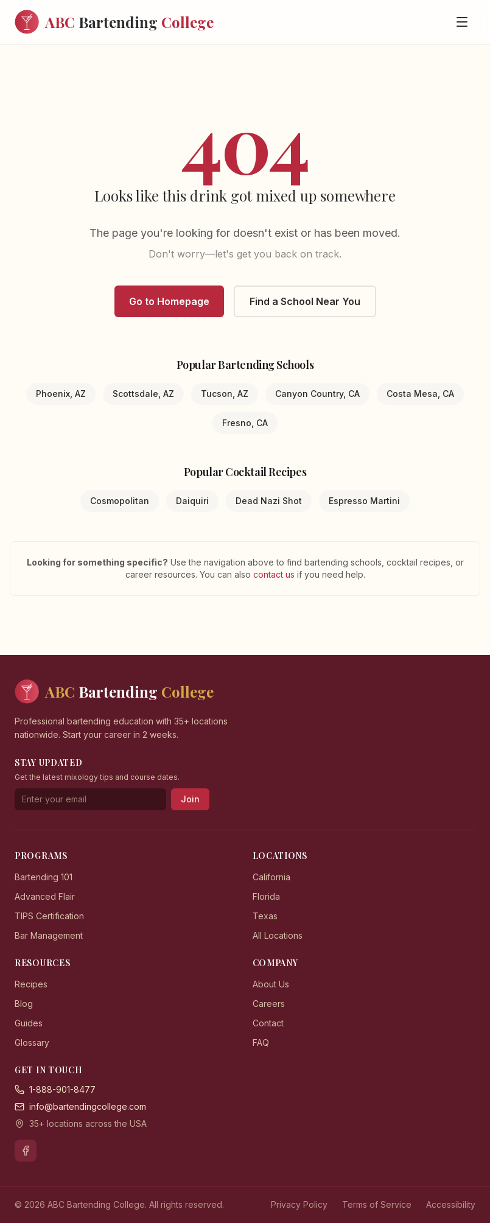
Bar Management (49, 935)
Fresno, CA (245, 423)
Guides (29, 1023)
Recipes (31, 984)
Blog (24, 1003)
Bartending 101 (43, 877)
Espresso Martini (364, 501)
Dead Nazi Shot (269, 501)
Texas (265, 916)
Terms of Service (376, 1204)
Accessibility (450, 1204)
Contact (268, 1023)
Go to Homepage (169, 301)
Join (190, 799)
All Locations (278, 935)
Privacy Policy (299, 1204)
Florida (266, 896)
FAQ (261, 1042)
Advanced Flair (45, 896)
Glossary (32, 1042)
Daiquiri (192, 501)
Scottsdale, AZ (143, 393)
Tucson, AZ (224, 393)
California (271, 877)
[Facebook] (26, 1151)
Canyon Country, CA (317, 393)
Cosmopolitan (119, 501)
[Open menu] (462, 22)
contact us (275, 574)
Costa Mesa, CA (420, 393)
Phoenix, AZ (61, 393)
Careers (269, 1003)
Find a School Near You (305, 301)
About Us (271, 984)
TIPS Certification (49, 916)
